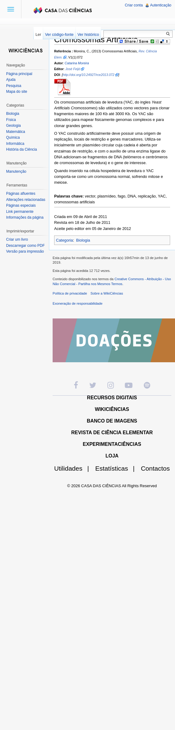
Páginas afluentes (20, 193)
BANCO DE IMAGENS (112, 421)
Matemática (15, 132)
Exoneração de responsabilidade (77, 303)
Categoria (64, 240)
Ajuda (11, 79)
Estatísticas (117, 468)
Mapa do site (16, 91)
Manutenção (16, 171)
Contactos (155, 468)
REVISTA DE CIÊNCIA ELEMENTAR (112, 433)
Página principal (19, 74)
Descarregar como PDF (25, 245)
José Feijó (72, 69)
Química (13, 137)
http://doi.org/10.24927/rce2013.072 (88, 75)
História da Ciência (21, 149)
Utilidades (74, 468)
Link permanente (19, 211)
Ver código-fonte (59, 34)
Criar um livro (17, 239)
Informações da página (24, 217)
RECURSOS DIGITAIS (112, 398)
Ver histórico (88, 34)
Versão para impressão (25, 251)
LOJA (112, 456)
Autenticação (160, 5)
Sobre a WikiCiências (107, 293)
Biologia (83, 240)
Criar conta (134, 5)
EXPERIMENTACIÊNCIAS (112, 444)
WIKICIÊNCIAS (112, 409)
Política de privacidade (70, 293)
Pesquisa (13, 86)
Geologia (13, 125)
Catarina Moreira (77, 63)
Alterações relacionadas (25, 200)
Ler (38, 34)
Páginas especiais (21, 205)
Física (11, 120)
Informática (15, 143)
